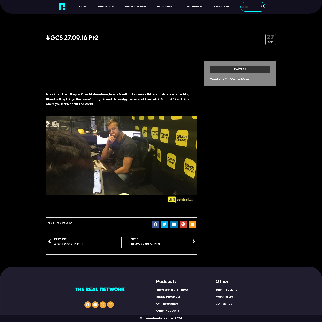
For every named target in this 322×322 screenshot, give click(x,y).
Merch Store (164, 6)
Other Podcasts (167, 310)
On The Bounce (167, 303)
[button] (106, 6)
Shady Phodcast (168, 296)
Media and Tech (135, 6)
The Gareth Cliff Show (59, 223)
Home (83, 6)
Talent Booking (193, 6)
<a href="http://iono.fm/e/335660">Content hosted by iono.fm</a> (121, 74)
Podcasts (105, 6)
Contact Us (221, 6)
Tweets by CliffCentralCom (229, 79)
